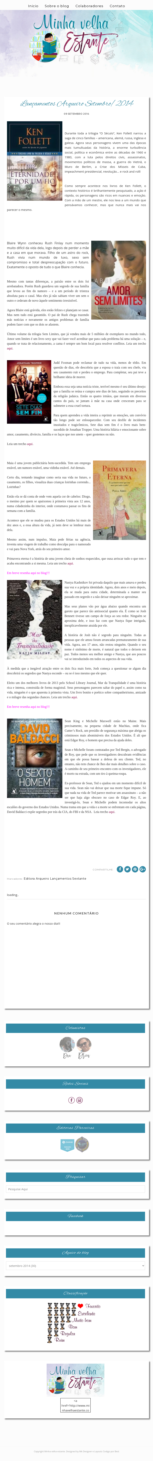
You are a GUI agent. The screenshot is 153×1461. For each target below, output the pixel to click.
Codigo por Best (111, 1456)
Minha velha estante (54, 1456)
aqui (10, 348)
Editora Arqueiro (36, 883)
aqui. (70, 563)
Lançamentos (61, 883)
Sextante (79, 883)
